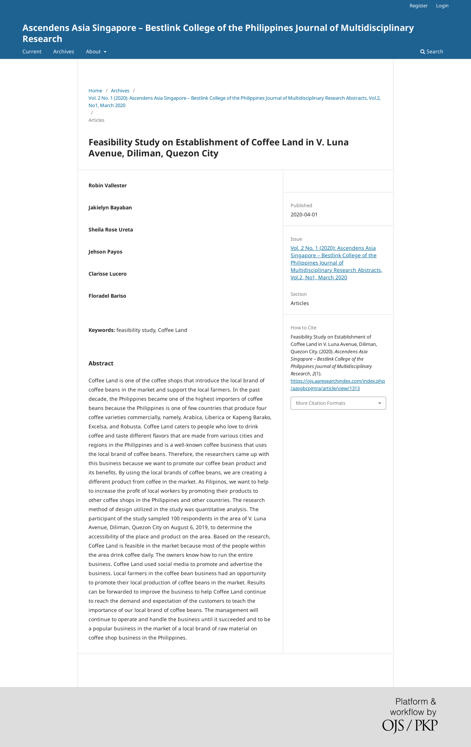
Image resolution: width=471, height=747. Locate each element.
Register (419, 5)
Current (32, 51)
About (94, 51)
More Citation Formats (320, 403)
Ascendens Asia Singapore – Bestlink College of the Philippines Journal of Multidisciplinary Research (218, 33)
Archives (63, 51)
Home (95, 90)
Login (442, 5)
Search (431, 51)
